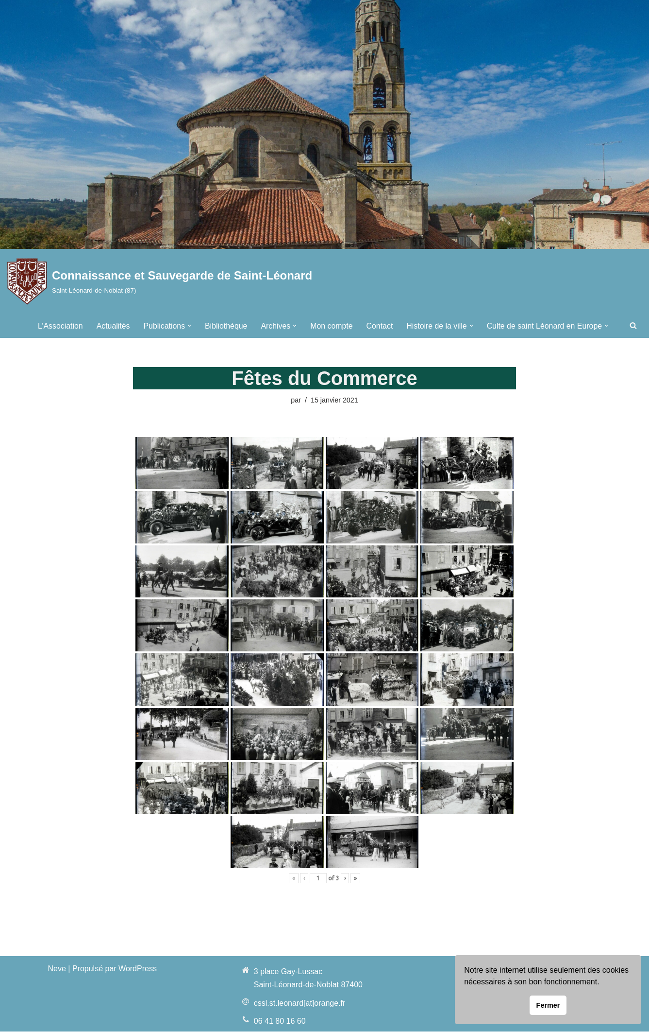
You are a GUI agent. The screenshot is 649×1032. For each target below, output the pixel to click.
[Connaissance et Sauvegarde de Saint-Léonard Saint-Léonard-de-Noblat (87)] (159, 281)
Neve (57, 969)
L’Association (57, 325)
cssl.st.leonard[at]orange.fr (300, 1003)
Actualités (110, 325)
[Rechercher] (633, 325)
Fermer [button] (548, 1005)
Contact (378, 325)
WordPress (137, 969)
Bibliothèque (223, 325)
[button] (187, 326)
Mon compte (329, 325)
